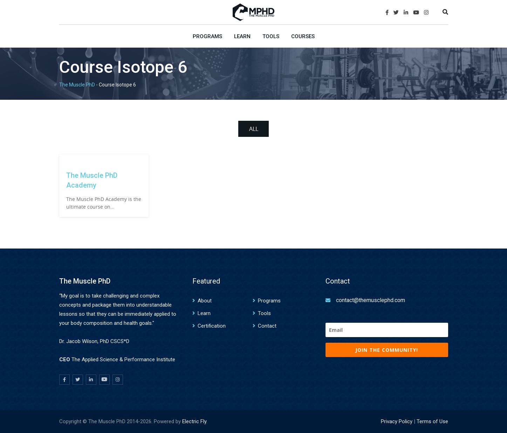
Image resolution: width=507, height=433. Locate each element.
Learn (242, 36)
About (205, 301)
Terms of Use (432, 421)
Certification (212, 326)
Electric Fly (194, 421)
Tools (270, 36)
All (253, 129)
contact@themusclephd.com (370, 300)
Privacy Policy (396, 421)
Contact (267, 326)
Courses (303, 36)
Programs (207, 36)
